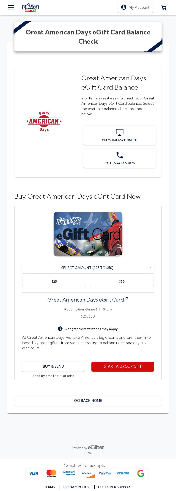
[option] (54, 282)
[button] (163, 7)
